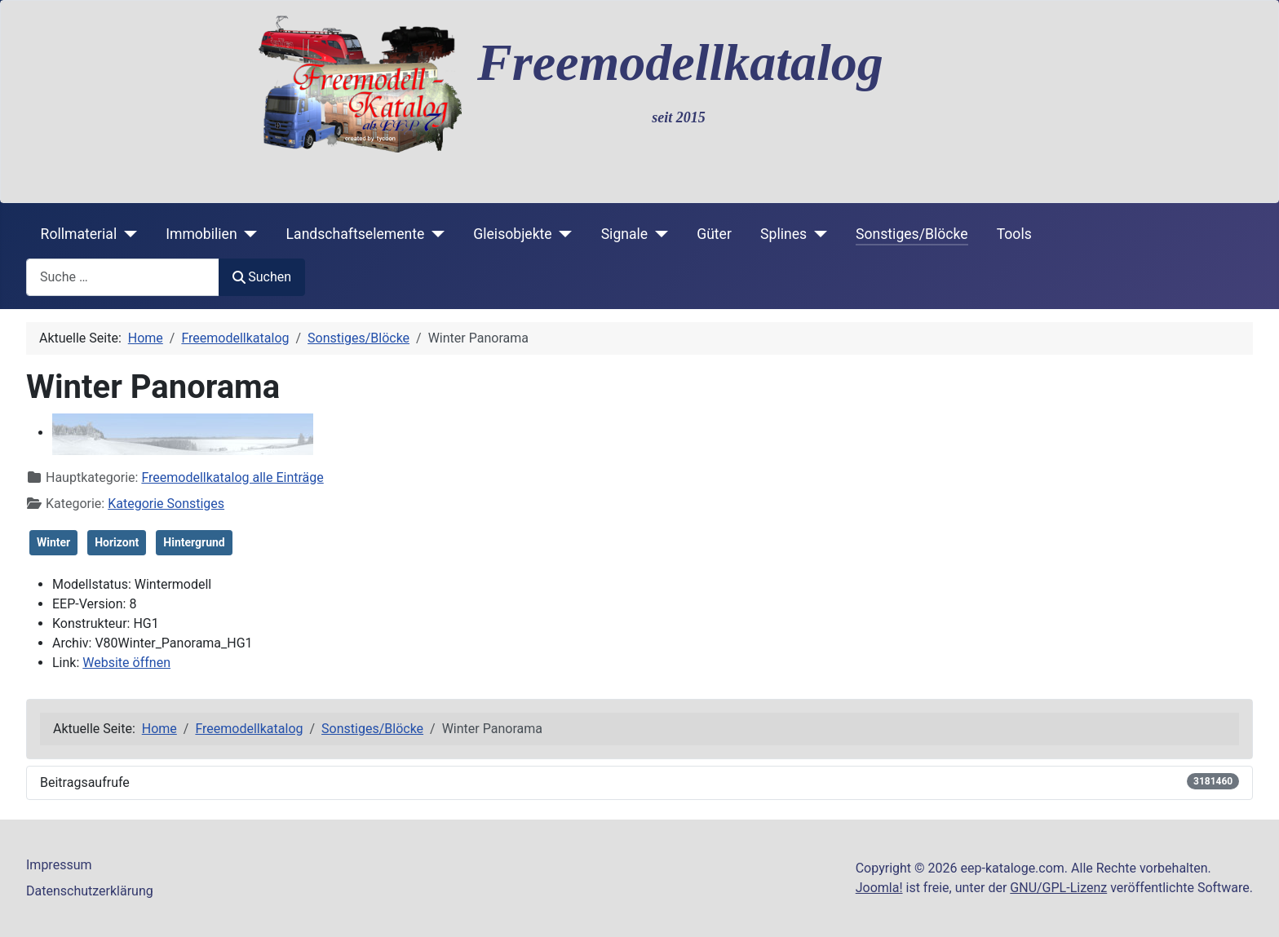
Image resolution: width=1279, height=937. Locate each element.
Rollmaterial (79, 234)
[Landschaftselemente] (434, 234)
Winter (53, 542)
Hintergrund (193, 542)
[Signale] (658, 234)
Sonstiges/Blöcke (911, 234)
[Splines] (817, 234)
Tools (1014, 234)
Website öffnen (126, 662)
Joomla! (879, 887)
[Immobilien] (247, 234)
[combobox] (122, 277)
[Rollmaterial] (127, 234)
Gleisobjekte (512, 234)
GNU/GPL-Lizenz (1058, 887)
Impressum (59, 865)
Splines (783, 234)
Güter (714, 234)
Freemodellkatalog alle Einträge (232, 477)
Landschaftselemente (355, 234)
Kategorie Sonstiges (166, 503)
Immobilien (201, 234)
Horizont (117, 542)
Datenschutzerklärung (89, 891)
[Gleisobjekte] (562, 234)
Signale (624, 234)
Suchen (261, 277)
